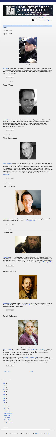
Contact (5, 27)
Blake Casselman (10, 138)
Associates (17, 25)
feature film (6, 362)
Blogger (48, 433)
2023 (4, 389)
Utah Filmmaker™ (44, 18)
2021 (4, 394)
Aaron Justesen (9, 186)
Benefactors (23, 25)
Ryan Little (7, 34)
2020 (4, 396)
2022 (4, 392)
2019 (4, 398)
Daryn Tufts (8, 85)
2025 (4, 385)
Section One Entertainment (30, 357)
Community (33, 25)
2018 (4, 400)
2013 (4, 405)
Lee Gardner (8, 232)
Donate (28, 25)
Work (37, 25)
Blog (4, 25)
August (6, 407)
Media (50, 25)
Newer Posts (7, 371)
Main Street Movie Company (27, 304)
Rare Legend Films (30, 220)
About (8, 25)
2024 (4, 387)
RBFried (37, 433)
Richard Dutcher (10, 271)
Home (31, 371)
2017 (4, 403)
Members (12, 25)
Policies (46, 25)
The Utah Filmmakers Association (36, 349)
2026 (4, 383)
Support (41, 25)
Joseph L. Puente (10, 316)
